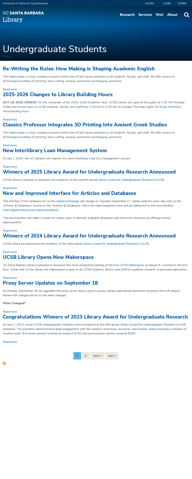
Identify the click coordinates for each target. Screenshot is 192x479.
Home (6, 56)
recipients (62, 180)
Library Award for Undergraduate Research (126, 180)
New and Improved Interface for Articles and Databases (69, 193)
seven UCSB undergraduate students (49, 325)
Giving (182, 3)
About (172, 15)
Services (145, 15)
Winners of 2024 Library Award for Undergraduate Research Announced (89, 235)
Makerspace (16, 77)
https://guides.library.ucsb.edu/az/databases (31, 210)
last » (112, 356)
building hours (19, 111)
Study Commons (170, 107)
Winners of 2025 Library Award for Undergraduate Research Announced (89, 172)
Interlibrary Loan (84, 158)
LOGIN (167, 3)
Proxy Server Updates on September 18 (50, 283)
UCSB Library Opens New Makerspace (48, 257)
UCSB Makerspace (132, 265)
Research (127, 15)
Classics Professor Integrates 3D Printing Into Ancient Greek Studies (85, 124)
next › (97, 356)
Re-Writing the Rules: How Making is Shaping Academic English (79, 68)
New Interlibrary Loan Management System (55, 150)
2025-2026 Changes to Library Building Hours (58, 94)
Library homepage (67, 201)
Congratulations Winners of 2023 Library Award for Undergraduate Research (95, 317)
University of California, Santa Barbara (25, 3)
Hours (149, 3)
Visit (159, 15)
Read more (10, 89)
